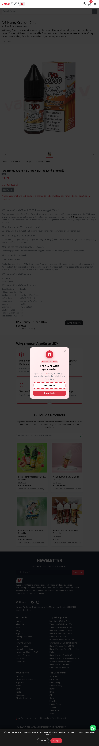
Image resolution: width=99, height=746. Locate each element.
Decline (43, 741)
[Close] (65, 350)
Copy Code (49, 393)
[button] (94, 4)
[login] (84, 4)
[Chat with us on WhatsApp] (93, 728)
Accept (56, 741)
